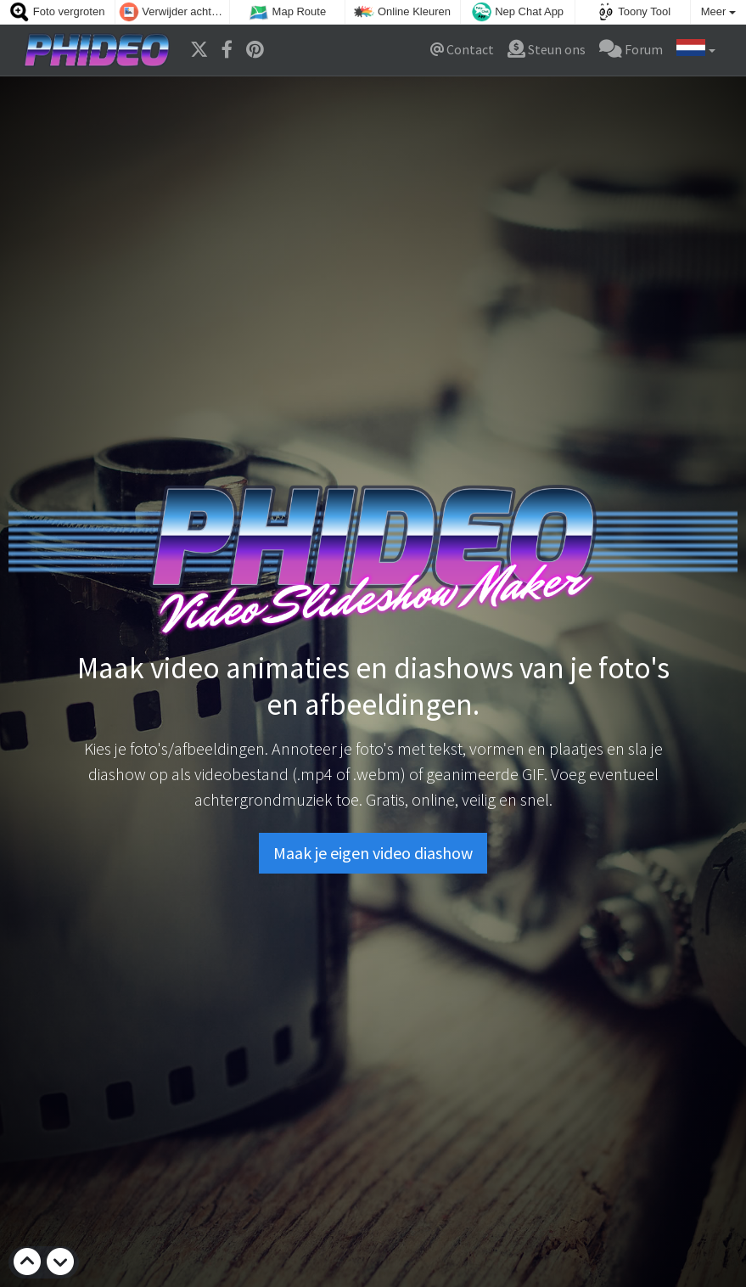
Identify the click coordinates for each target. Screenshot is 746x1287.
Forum (631, 49)
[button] (696, 50)
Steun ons (547, 49)
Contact (462, 49)
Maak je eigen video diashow (373, 852)
